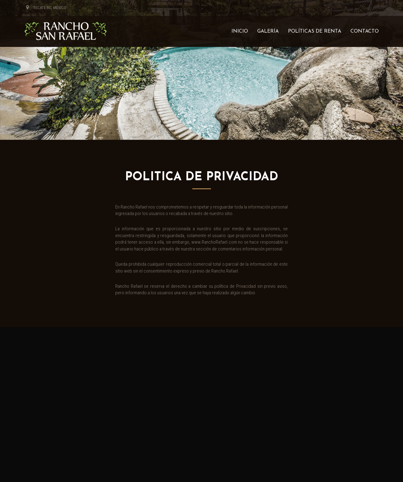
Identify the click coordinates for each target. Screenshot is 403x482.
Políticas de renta (314, 31)
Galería (268, 31)
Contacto (364, 31)
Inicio (239, 31)
